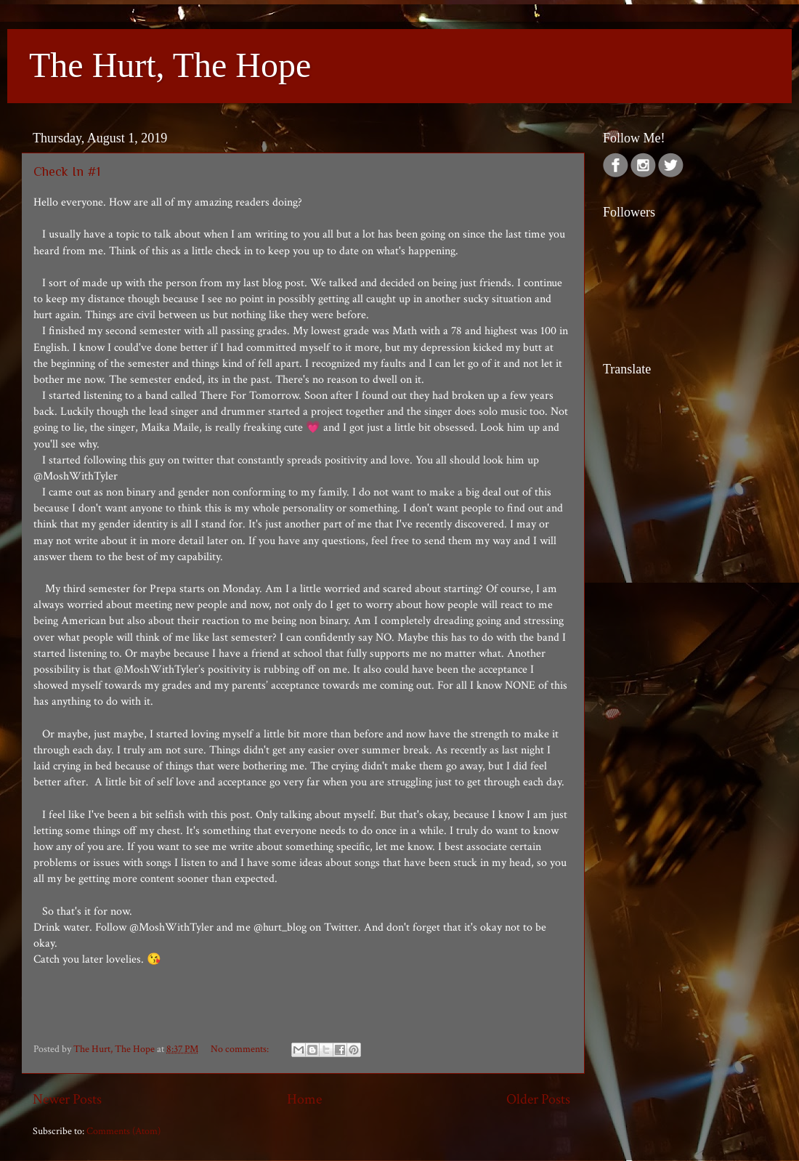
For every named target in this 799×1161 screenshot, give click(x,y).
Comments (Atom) (123, 1131)
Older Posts (538, 1099)
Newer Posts (67, 1099)
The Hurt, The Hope (170, 65)
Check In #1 (66, 171)
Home (304, 1099)
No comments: (241, 1049)
